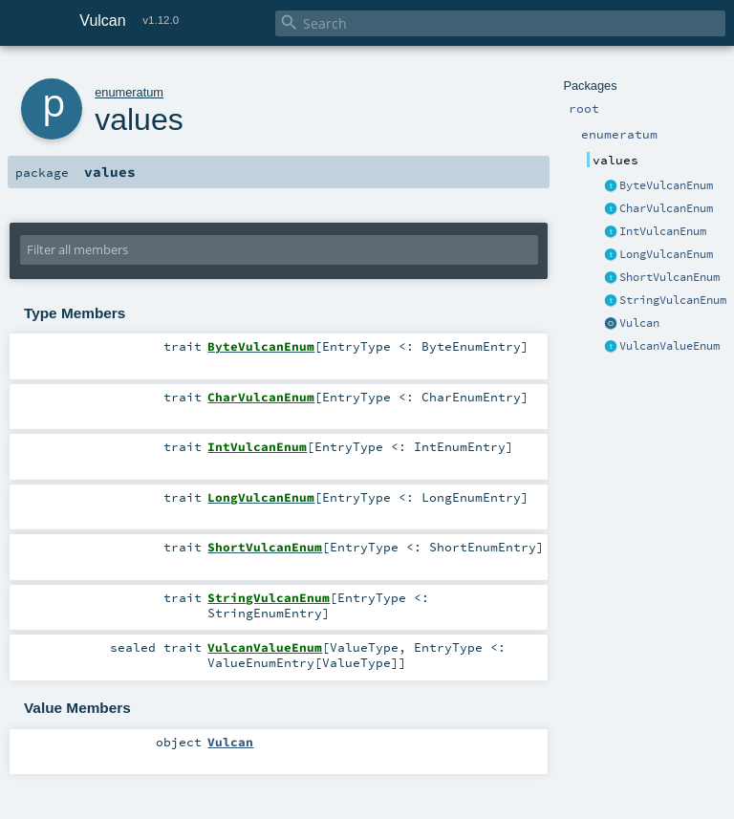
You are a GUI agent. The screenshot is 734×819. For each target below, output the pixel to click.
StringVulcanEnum (672, 300)
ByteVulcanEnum (666, 185)
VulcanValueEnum (669, 346)
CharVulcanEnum (666, 208)
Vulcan (639, 323)
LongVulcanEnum (666, 254)
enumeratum (129, 92)
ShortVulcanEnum (669, 277)
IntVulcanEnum (662, 231)
